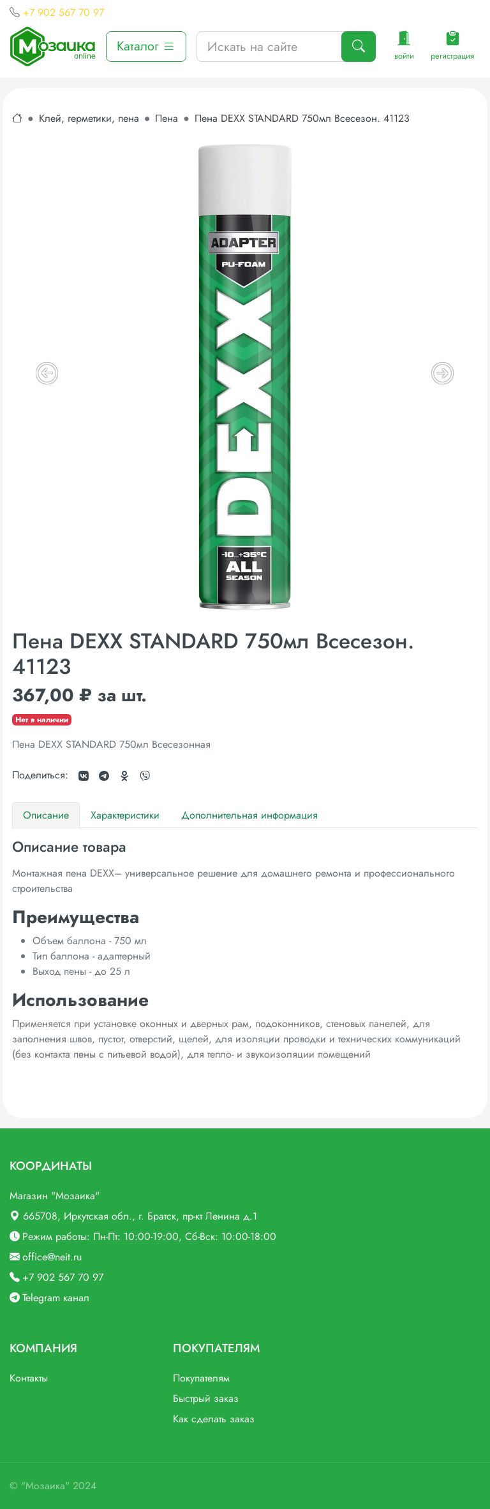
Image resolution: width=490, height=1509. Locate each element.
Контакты (29, 1378)
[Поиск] (358, 46)
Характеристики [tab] (125, 815)
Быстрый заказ (206, 1398)
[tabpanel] (245, 950)
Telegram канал (55, 1297)
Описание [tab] (46, 815)
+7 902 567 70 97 (63, 12)
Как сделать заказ (214, 1418)
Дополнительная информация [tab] (249, 815)
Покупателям (201, 1378)
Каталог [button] (146, 46)
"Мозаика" (45, 1485)
